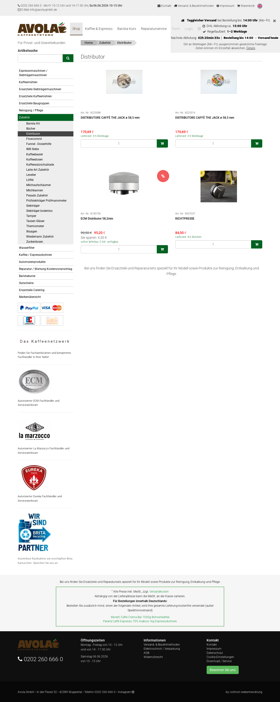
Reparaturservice (154, 29)
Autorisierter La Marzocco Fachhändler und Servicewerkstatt (43, 435)
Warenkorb (246, 6)
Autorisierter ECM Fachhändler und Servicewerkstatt (38, 388)
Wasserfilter (27, 247)
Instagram (126, 692)
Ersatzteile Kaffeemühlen (35, 96)
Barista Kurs (126, 29)
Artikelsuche (28, 51)
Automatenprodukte (32, 262)
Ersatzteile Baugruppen (34, 103)
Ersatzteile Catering (31, 290)
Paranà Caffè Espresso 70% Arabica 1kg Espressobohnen (140, 621)
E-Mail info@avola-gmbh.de (37, 9)
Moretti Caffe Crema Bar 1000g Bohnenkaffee (140, 617)
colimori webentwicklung (246, 692)
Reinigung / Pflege (31, 110)
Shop (76, 29)
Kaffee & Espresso (99, 29)
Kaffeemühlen (28, 82)
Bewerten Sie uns (223, 670)
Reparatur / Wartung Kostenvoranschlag (45, 269)
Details (250, 48)
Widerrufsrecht (153, 657)
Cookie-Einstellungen (220, 657)
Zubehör (24, 117)
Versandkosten (159, 591)
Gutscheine (26, 283)
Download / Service (219, 661)
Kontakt (164, 6)
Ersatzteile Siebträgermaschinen (40, 89)
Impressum (226, 6)
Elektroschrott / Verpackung (162, 648)
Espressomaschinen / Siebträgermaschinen (33, 73)
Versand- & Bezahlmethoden (194, 6)
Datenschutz (215, 653)
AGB (146, 653)
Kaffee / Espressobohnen (35, 255)
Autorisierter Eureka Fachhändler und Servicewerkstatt (40, 483)
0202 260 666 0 (31, 5)
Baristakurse (27, 276)
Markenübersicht (30, 297)
